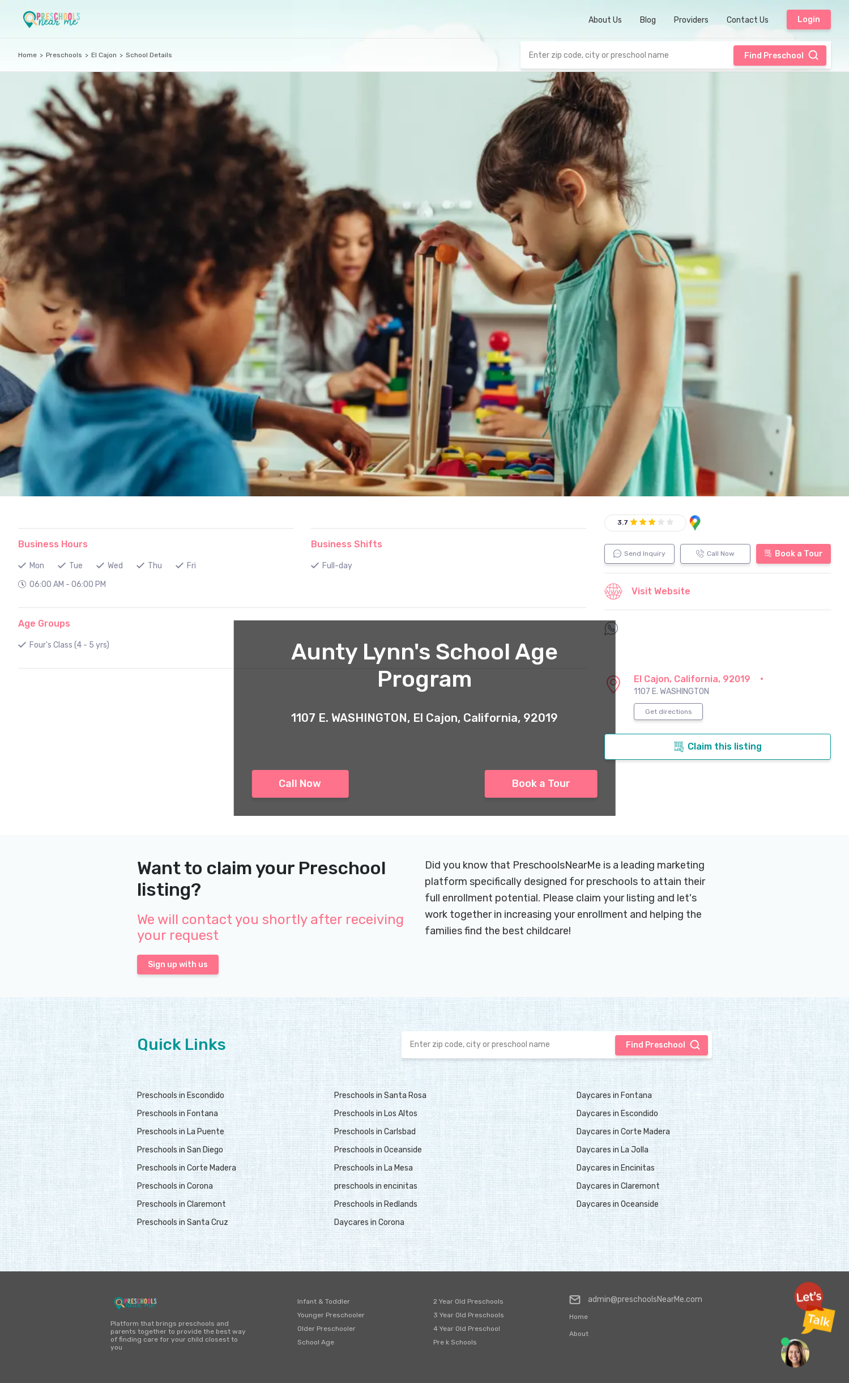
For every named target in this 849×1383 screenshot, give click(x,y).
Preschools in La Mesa (373, 1168)
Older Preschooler (326, 1329)
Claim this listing (717, 746)
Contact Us (748, 20)
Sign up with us (178, 964)
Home (27, 55)
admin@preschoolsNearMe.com (635, 1299)
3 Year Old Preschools (468, 1315)
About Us (605, 20)
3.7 (622, 522)
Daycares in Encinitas (616, 1168)
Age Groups (44, 623)
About (578, 1334)
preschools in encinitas (375, 1186)
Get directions (668, 712)
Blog (648, 20)
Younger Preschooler (331, 1315)
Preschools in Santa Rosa (380, 1095)
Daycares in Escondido (617, 1113)
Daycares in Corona (369, 1222)
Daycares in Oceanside (618, 1204)
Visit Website (647, 591)
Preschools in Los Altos (375, 1113)
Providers (691, 20)
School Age (315, 1342)
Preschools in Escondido (180, 1095)
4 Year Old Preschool (466, 1329)
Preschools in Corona (175, 1186)
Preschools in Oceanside (378, 1150)
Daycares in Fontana (614, 1095)
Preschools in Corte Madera (186, 1168)
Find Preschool (781, 55)
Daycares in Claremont (618, 1186)
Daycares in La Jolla (613, 1150)
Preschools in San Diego (180, 1150)
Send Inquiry (639, 554)
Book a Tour (541, 783)
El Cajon (104, 55)
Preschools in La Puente (180, 1132)
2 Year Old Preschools (468, 1301)
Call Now (300, 783)
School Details (149, 55)
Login (808, 19)
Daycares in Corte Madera (623, 1132)
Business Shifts (346, 544)
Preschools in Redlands (375, 1204)
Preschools (64, 55)
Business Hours (53, 544)
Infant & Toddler (323, 1301)
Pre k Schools (455, 1342)
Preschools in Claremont (181, 1204)
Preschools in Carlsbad (375, 1132)
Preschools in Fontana (177, 1113)
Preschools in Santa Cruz (182, 1222)
